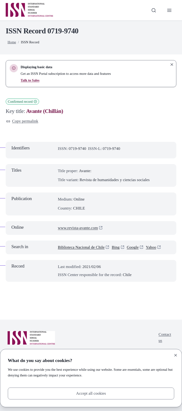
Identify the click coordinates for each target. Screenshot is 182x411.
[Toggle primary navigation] (169, 10)
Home (12, 42)
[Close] (175, 355)
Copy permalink (22, 121)
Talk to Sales (30, 80)
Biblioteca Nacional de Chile (81, 247)
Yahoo (151, 247)
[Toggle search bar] (154, 10)
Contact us (165, 337)
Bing (115, 247)
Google (133, 247)
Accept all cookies (91, 393)
